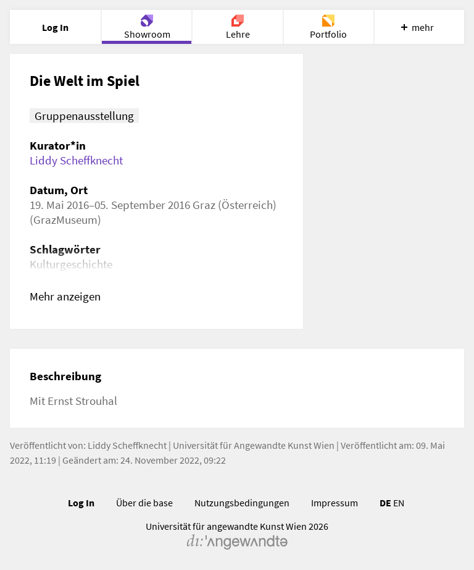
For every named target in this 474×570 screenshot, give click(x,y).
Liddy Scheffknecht (76, 160)
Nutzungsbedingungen (241, 502)
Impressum (334, 502)
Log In (81, 502)
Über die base (144, 502)
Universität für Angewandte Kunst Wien (254, 445)
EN (398, 502)
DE (385, 502)
